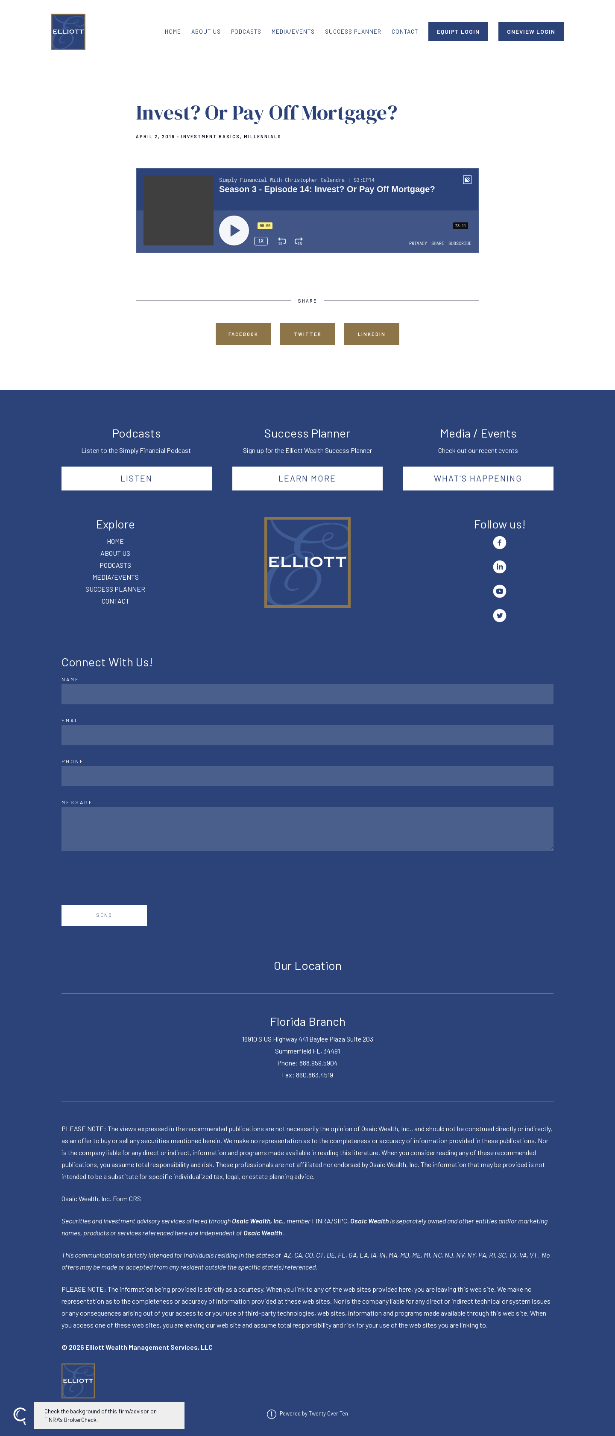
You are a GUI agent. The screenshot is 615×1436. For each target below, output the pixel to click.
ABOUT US (206, 31)
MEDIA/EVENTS (293, 31)
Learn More (307, 478)
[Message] (308, 829)
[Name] (308, 694)
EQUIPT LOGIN (458, 31)
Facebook (243, 334)
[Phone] (308, 776)
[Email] (308, 735)
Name (70, 679)
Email (72, 720)
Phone (73, 761)
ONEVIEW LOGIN (531, 31)
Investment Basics (210, 136)
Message (77, 802)
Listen (136, 478)
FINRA (321, 1221)
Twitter (308, 334)
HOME (173, 31)
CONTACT (405, 31)
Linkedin (372, 334)
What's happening (478, 478)
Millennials (262, 136)
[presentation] (126, 878)
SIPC (340, 1221)
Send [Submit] (104, 915)
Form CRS (127, 1198)
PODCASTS (246, 31)
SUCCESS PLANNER (353, 31)
